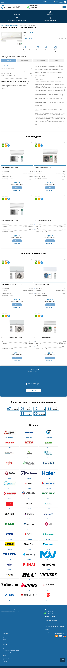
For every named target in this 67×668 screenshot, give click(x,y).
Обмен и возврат (6, 641)
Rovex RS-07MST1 (46, 337)
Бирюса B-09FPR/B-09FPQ (15, 337)
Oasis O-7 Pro (45, 284)
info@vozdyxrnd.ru (50, 632)
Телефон (33, 379)
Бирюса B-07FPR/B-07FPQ (15, 284)
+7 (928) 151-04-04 (34, 7)
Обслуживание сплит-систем (9, 659)
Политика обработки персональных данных (10, 611)
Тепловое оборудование (8, 652)
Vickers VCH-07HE (13, 167)
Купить (17, 187)
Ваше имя (33, 375)
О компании (5, 637)
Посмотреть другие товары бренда (9, 65)
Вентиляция (5, 648)
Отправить (33, 390)
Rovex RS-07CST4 (46, 167)
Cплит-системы (14, 25)
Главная (2, 25)
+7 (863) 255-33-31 (34, 5)
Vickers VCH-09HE (13, 220)
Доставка (5, 661)
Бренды (4, 636)
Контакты (5, 639)
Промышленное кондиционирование (11, 650)
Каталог (8, 25)
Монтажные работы (7, 658)
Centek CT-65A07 (46, 220)
